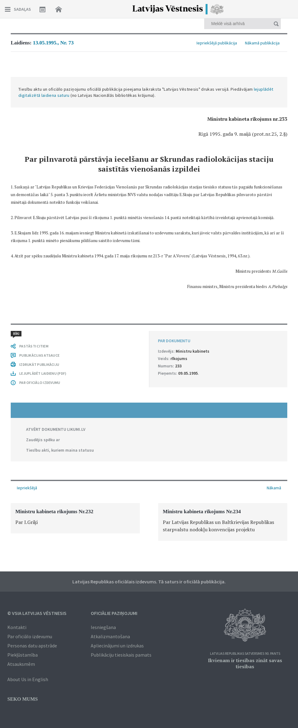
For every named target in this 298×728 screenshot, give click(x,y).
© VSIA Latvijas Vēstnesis (37, 613)
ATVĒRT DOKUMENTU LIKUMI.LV (56, 429)
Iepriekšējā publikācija (217, 43)
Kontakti (16, 627)
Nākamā (274, 488)
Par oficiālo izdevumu (29, 636)
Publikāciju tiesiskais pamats (121, 655)
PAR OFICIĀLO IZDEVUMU (39, 382)
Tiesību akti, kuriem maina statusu (60, 450)
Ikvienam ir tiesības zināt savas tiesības (245, 663)
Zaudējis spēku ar (43, 439)
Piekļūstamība (22, 655)
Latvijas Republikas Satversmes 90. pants (245, 654)
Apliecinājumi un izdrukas (117, 646)
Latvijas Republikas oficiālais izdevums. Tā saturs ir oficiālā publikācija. (149, 581)
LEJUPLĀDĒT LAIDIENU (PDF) (42, 373)
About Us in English (27, 679)
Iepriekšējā (27, 488)
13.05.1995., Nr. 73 (53, 43)
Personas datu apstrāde (32, 646)
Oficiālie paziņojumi (114, 613)
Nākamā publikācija (262, 43)
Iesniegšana (103, 627)
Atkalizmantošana (110, 636)
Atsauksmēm (21, 664)
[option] (75, 518)
